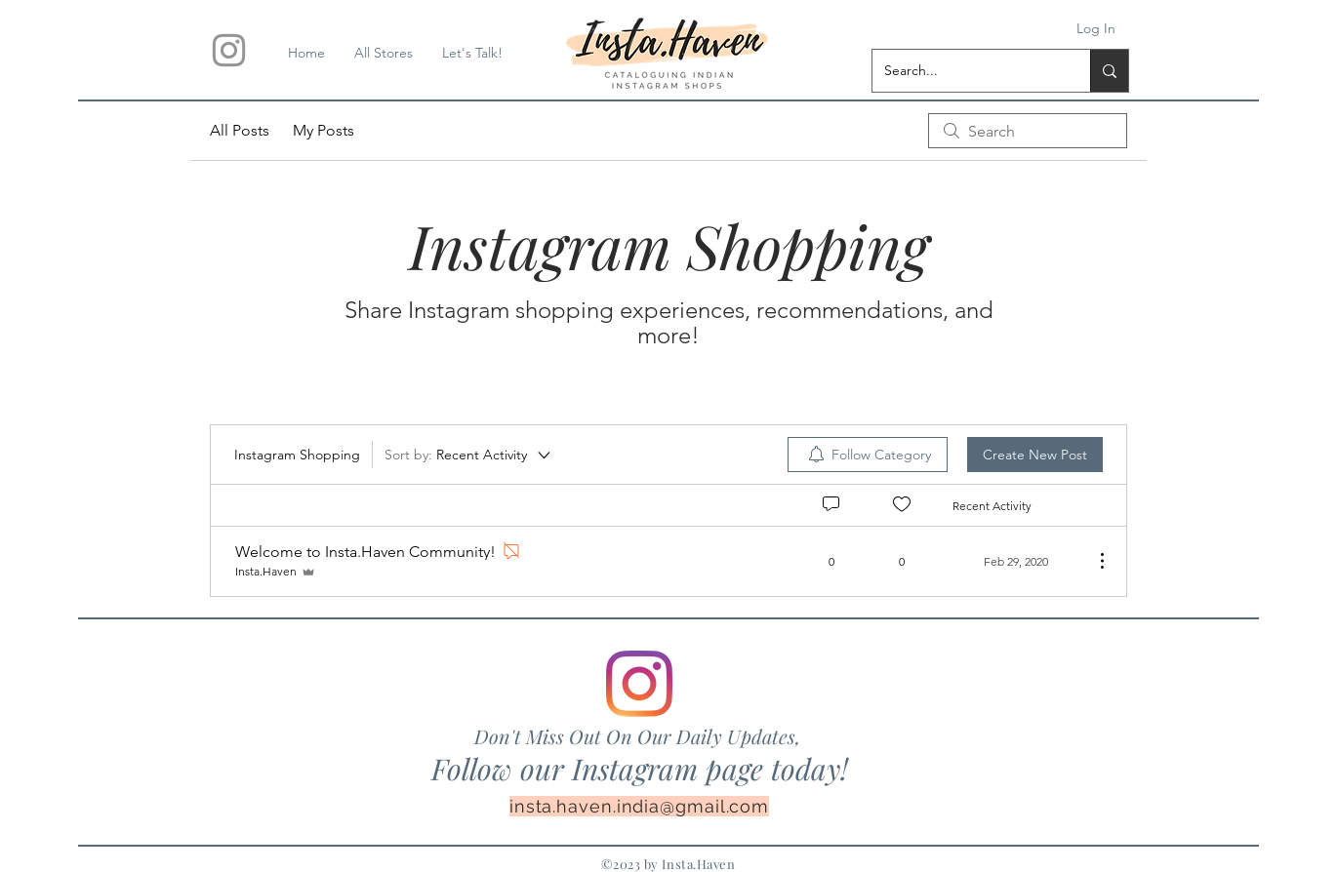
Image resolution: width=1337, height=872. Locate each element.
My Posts (323, 130)
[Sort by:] (469, 454)
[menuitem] (868, 454)
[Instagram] (639, 684)
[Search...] (966, 71)
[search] (1027, 130)
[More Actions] (1092, 561)
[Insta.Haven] (229, 50)
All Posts (239, 130)
